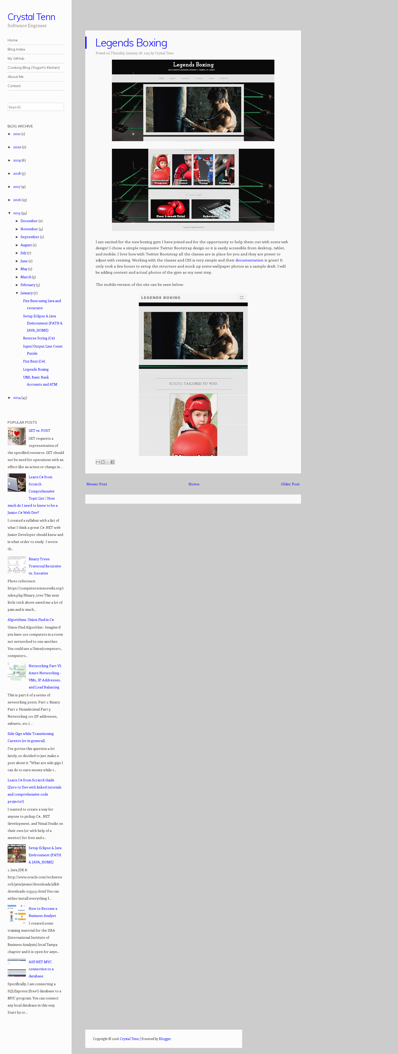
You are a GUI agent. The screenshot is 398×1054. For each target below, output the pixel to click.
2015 (17, 212)
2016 (17, 199)
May (24, 268)
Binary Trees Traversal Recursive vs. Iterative (45, 565)
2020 (17, 146)
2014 (17, 397)
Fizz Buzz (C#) (34, 361)
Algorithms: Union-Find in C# (31, 619)
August (27, 244)
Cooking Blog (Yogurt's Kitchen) (34, 67)
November (30, 228)
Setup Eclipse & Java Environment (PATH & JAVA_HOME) (43, 323)
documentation (250, 259)
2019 (17, 160)
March (26, 276)
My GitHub (16, 58)
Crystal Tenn (31, 16)
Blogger (165, 1038)
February (28, 284)
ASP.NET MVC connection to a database (41, 968)
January (27, 292)
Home (13, 40)
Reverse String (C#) (39, 338)
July (24, 252)
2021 (17, 133)
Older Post (290, 483)
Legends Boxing (131, 42)
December (30, 220)
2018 (17, 173)
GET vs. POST (39, 430)
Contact (14, 86)
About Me (16, 76)
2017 (17, 186)
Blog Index (16, 49)
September (30, 236)
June (24, 260)
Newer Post (97, 483)
